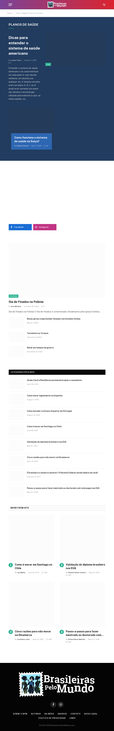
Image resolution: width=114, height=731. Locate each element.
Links (72, 718)
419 (68, 575)
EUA (48, 64)
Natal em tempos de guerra (40, 348)
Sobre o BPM (20, 714)
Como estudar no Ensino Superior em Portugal (49, 411)
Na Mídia (49, 714)
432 (44, 573)
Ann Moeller (16, 306)
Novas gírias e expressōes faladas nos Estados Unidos (53, 319)
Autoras (36, 714)
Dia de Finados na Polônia (26, 302)
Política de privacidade (52, 718)
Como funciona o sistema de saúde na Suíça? (30, 139)
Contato (76, 714)
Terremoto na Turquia (37, 333)
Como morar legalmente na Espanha (45, 395)
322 (49, 639)
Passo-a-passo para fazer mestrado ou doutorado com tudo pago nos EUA (63, 488)
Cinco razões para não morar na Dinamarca (48, 457)
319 (68, 642)
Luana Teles (16, 60)
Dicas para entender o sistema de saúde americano (24, 45)
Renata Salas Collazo (77, 573)
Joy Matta (21, 573)
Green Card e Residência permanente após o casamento (54, 380)
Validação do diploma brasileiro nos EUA (46, 442)
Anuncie (62, 714)
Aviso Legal (90, 714)
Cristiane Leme (23, 639)
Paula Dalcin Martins (76, 639)
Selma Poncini (22, 146)
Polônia (13, 296)
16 (46, 146)
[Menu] (10, 4)
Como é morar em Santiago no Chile (44, 426)
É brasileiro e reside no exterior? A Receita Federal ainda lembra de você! (62, 473)
